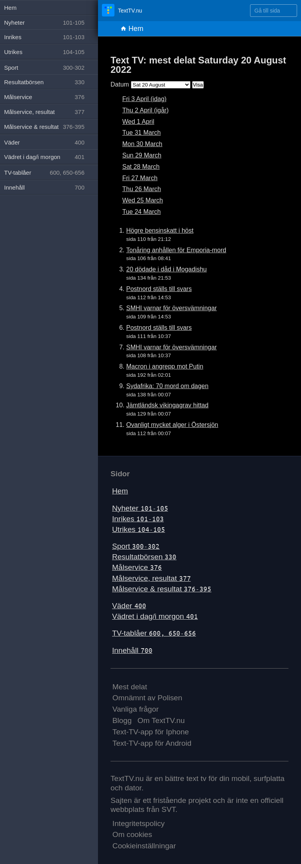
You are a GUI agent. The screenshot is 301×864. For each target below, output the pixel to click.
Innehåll (132, 650)
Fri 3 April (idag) (144, 99)
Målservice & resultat (161, 589)
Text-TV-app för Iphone (150, 732)
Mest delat (129, 687)
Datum (120, 84)
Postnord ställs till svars (159, 289)
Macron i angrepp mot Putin (164, 366)
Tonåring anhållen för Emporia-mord (176, 250)
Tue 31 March (141, 132)
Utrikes (138, 529)
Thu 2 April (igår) (145, 110)
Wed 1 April (138, 121)
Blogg (122, 720)
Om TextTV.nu (161, 720)
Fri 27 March (140, 178)
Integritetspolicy (138, 823)
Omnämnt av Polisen (147, 698)
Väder (129, 606)
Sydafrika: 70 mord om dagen (167, 386)
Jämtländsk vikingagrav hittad (167, 405)
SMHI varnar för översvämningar (171, 308)
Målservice (137, 567)
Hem (131, 29)
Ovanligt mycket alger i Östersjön (172, 424)
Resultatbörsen (144, 557)
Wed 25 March (142, 200)
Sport (136, 546)
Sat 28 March (141, 166)
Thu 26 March (141, 189)
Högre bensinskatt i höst (160, 230)
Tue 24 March (141, 211)
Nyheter (140, 508)
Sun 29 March (141, 155)
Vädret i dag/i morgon (155, 616)
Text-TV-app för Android (152, 743)
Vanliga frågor (135, 709)
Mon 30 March (142, 144)
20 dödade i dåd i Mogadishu (166, 269)
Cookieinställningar (144, 846)
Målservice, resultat (151, 578)
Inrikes (138, 519)
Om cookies (132, 834)
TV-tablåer (154, 633)
